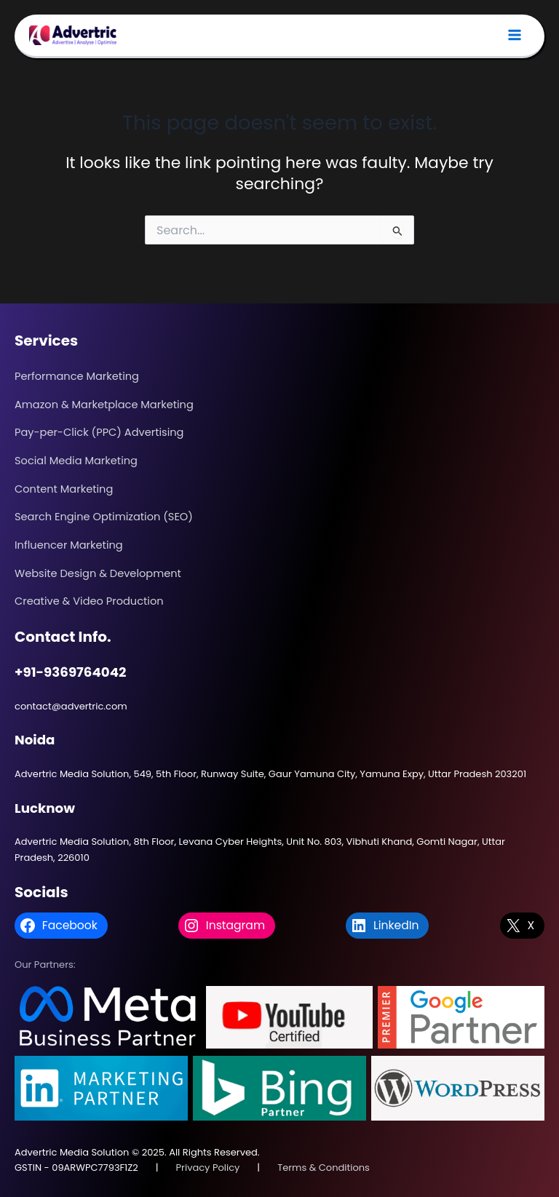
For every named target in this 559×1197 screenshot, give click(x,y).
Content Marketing (64, 489)
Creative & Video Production (89, 601)
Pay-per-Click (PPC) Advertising (99, 432)
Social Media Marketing (76, 460)
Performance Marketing (77, 376)
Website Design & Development (98, 573)
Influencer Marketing (69, 545)
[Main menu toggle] (514, 35)
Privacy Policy (208, 1167)
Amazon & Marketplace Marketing (104, 404)
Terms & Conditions (323, 1167)
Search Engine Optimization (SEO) (104, 516)
